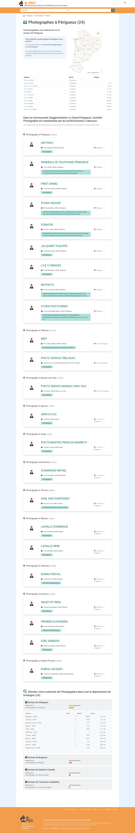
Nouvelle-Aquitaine (39, 15)
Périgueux (26, 80)
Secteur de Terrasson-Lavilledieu (42, 782)
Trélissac (26, 83)
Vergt (25, 92)
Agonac (26, 89)
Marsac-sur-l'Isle (28, 86)
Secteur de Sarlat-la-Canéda (40, 769)
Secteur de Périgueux (36, 702)
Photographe (29, 15)
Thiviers (26, 98)
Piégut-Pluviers (28, 109)
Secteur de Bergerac (36, 757)
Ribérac (26, 100)
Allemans (26, 103)
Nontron (26, 106)
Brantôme (26, 95)
